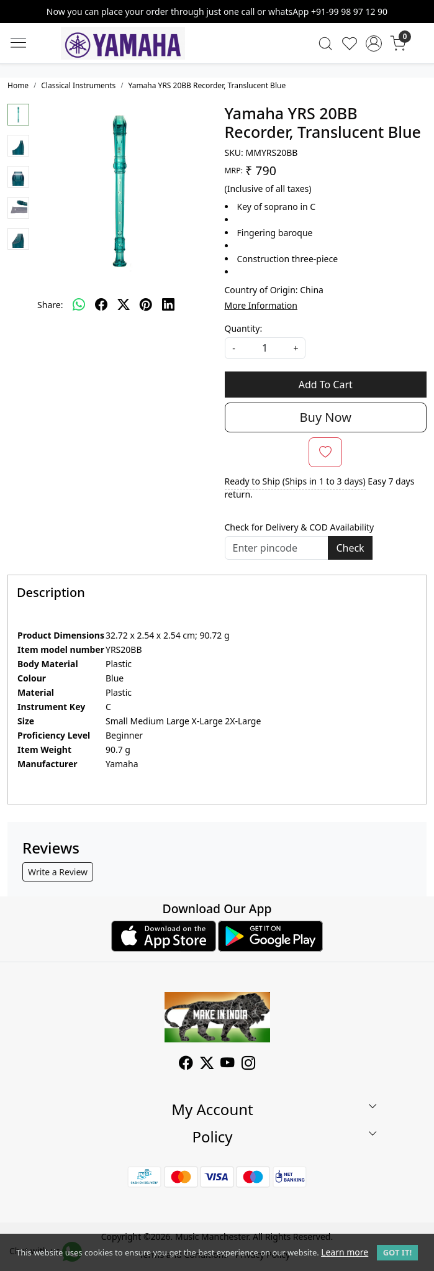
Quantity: (244, 328)
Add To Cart (326, 384)
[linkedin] (168, 304)
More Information (261, 305)
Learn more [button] (344, 1252)
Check (350, 548)
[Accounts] (373, 43)
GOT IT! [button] (397, 1252)
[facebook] (101, 304)
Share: (50, 305)
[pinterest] (146, 304)
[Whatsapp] (79, 304)
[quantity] (265, 348)
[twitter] (123, 304)
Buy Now (325, 417)
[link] (326, 43)
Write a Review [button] (58, 872)
